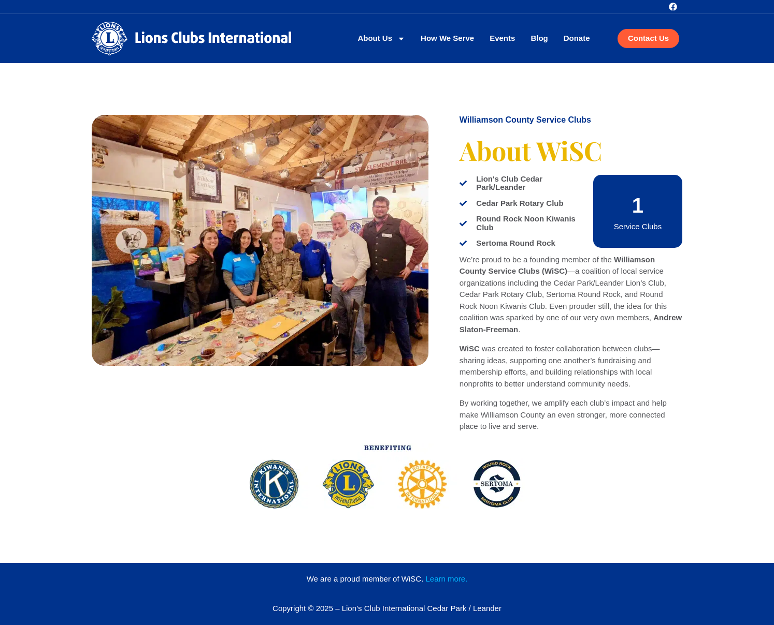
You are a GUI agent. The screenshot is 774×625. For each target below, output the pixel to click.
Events (502, 38)
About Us (381, 38)
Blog (539, 38)
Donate (577, 38)
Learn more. (446, 578)
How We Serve (447, 38)
